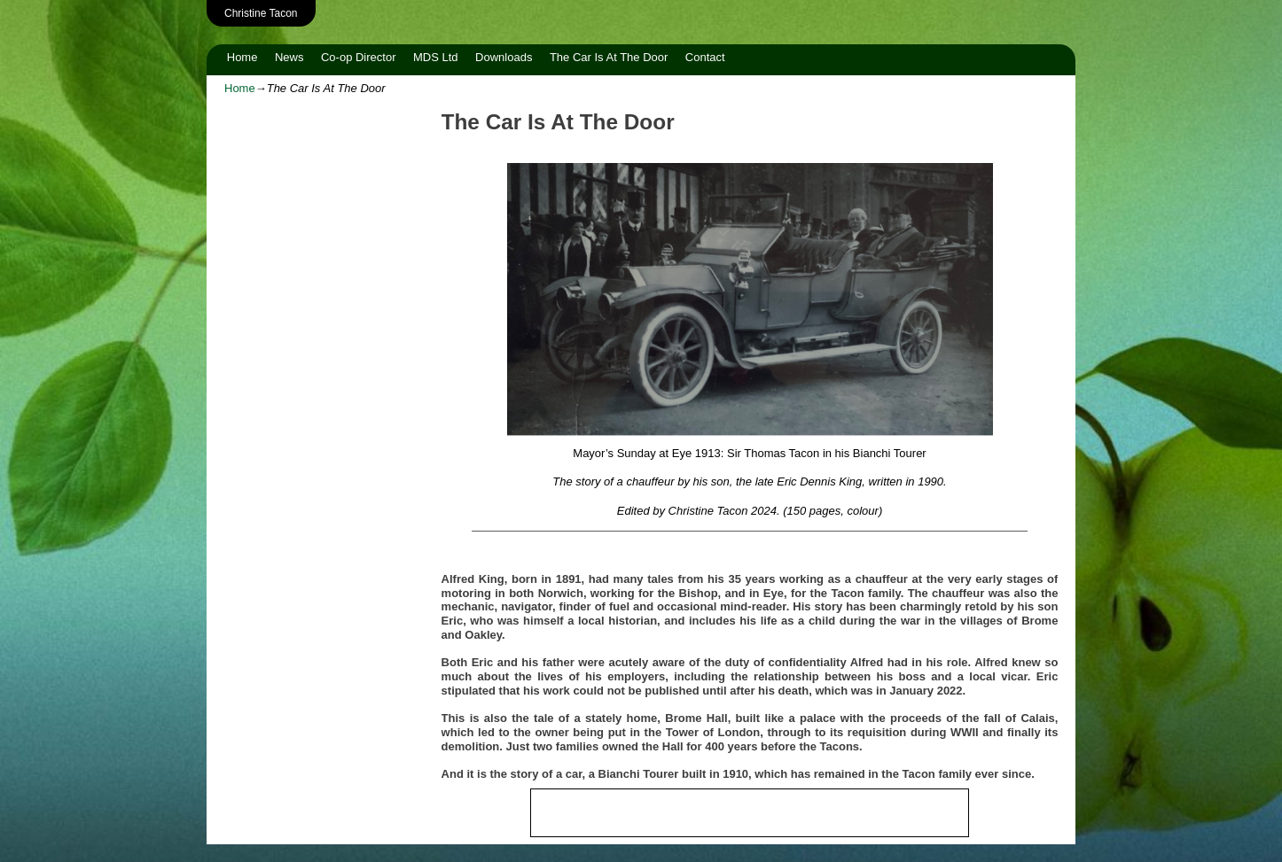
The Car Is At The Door (609, 57)
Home (242, 57)
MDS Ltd (435, 57)
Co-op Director (358, 57)
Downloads (503, 57)
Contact (705, 57)
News (289, 57)
